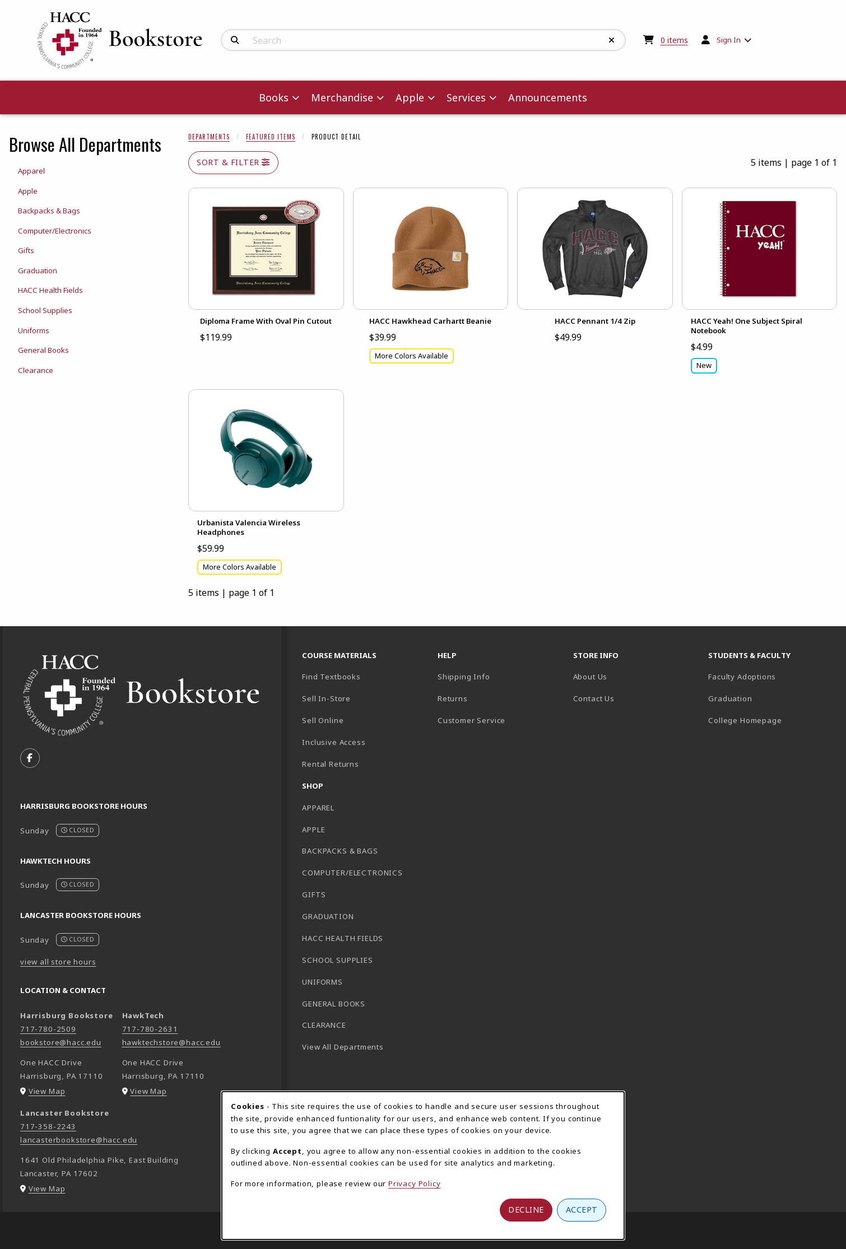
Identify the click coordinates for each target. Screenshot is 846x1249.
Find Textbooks (331, 677)
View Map (47, 1091)
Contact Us (594, 698)
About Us (590, 677)
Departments (209, 136)
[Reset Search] (611, 40)
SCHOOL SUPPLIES (337, 960)
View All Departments (343, 1047)
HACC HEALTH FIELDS (342, 938)
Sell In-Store (326, 698)
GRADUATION (328, 916)
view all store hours (58, 962)
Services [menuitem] (466, 97)
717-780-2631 (150, 1029)
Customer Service (471, 720)
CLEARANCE (324, 1025)
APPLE (313, 829)
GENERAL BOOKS (333, 1004)
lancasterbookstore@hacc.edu (78, 1140)
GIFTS (314, 894)
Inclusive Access (333, 742)
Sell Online (322, 720)
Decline (526, 1209)
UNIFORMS (322, 982)
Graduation (730, 698)
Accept (582, 1209)
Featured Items (270, 136)
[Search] (235, 40)
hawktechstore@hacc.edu (171, 1042)
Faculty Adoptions (742, 677)
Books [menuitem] (274, 97)
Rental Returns (330, 764)
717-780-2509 (48, 1029)
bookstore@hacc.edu (60, 1042)
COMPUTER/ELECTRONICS (352, 873)
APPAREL (318, 808)
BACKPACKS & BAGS (340, 851)
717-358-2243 (48, 1126)
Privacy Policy (414, 1183)
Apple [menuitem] (410, 97)
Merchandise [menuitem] (342, 97)
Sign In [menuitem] (729, 40)
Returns (453, 698)
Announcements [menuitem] (547, 97)
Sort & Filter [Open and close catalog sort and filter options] (233, 162)
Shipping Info (464, 677)
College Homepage (771, 720)
